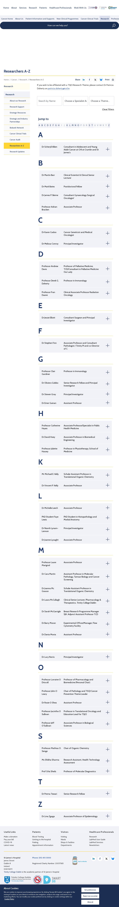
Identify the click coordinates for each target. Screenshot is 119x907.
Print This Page (113, 79)
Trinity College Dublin (12, 872)
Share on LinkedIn (83, 79)
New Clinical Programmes (65, 18)
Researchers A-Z (37, 80)
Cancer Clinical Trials (86, 18)
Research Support (17, 107)
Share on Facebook (89, 79)
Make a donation (10, 836)
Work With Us (74, 8)
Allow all (90, 902)
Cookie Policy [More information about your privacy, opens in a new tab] (9, 899)
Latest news (9, 845)
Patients (40, 8)
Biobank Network (17, 128)
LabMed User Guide (97, 839)
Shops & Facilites (67, 842)
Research (31, 8)
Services (21, 8)
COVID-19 (8, 842)
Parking (35, 842)
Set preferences (90, 890)
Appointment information (42, 845)
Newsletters (94, 845)
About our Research (18, 101)
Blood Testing (38, 836)
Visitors (64, 831)
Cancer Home (6, 18)
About (13, 8)
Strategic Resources (18, 113)
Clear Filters (108, 109)
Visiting (64, 836)
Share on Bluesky (101, 79)
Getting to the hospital (41, 839)
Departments (66, 845)
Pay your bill (9, 839)
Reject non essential (90, 896)
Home (6, 8)
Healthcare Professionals (57, 8)
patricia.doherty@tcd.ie (59, 88)
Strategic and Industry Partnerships (19, 120)
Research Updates (17, 151)
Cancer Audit (15, 140)
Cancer (14, 80)
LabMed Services (96, 842)
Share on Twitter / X (95, 79)
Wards (63, 839)
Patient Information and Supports (38, 18)
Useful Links (10, 831)
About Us (18, 18)
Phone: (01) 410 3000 (41, 857)
